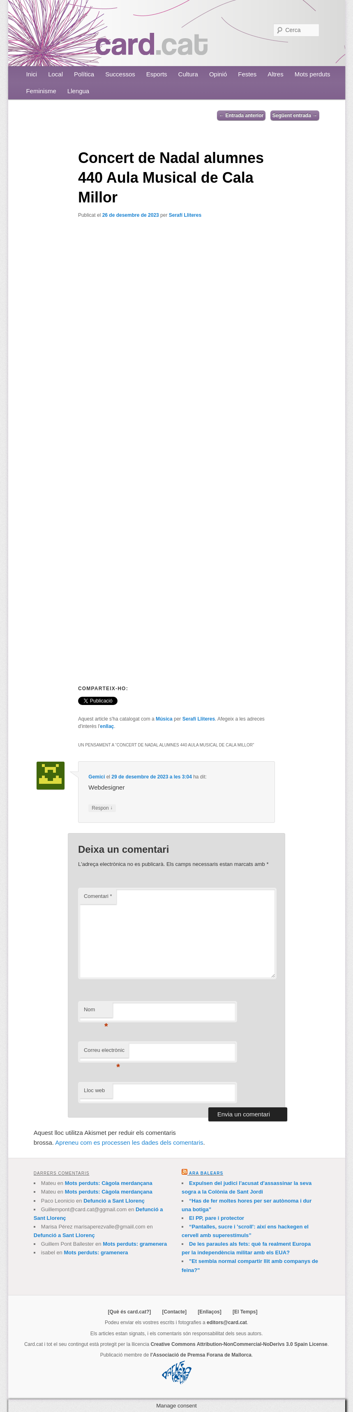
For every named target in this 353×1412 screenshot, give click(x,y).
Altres (275, 74)
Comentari (98, 896)
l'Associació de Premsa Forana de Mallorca (200, 1355)
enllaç (107, 726)
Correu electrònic (104, 1052)
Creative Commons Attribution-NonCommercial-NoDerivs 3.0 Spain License (238, 1344)
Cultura (188, 74)
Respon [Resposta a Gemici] (102, 808)
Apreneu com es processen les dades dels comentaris (129, 1142)
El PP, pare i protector (216, 1218)
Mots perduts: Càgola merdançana (108, 1183)
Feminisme (41, 90)
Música (164, 719)
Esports (156, 74)
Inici (31, 74)
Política (84, 74)
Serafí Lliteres (185, 215)
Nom (96, 1011)
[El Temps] (245, 1312)
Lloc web (94, 1090)
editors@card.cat (227, 1322)
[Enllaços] (209, 1312)
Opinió (218, 74)
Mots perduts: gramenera (135, 1244)
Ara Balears (206, 1173)
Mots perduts (312, 74)
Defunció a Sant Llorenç (114, 1201)
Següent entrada (294, 115)
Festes (247, 74)
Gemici (96, 777)
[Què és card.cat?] (129, 1312)
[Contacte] (174, 1312)
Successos (120, 74)
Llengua (78, 90)
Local (55, 74)
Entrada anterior (241, 115)
